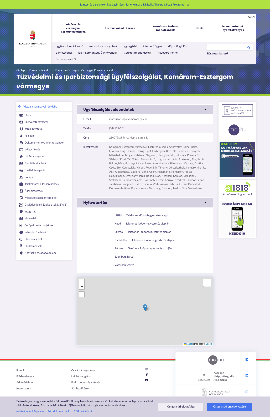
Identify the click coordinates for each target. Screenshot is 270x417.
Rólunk (20, 370)
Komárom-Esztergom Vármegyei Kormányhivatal (84, 70)
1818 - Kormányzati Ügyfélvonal (98, 52)
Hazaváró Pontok (168, 52)
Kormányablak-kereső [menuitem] (120, 28)
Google (209, 344)
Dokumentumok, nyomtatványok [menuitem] (233, 28)
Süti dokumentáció (59, 411)
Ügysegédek (130, 46)
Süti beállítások (83, 411)
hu (248, 17)
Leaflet (188, 344)
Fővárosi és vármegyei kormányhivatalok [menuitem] (76, 28)
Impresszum (23, 388)
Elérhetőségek (64, 52)
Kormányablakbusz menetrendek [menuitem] (165, 28)
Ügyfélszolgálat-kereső (69, 46)
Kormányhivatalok (32, 37)
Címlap (20, 70)
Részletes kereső (217, 53)
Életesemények (66, 59)
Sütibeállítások (80, 388)
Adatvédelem (24, 382)
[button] (145, 307)
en (253, 17)
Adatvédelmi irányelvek (30, 411)
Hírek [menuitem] (199, 28)
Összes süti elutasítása (178, 406)
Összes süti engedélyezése (221, 406)
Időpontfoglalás (177, 46)
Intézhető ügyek (152, 46)
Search (248, 48)
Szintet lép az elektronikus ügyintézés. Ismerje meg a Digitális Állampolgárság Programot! (135, 4)
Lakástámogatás (81, 376)
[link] (145, 109)
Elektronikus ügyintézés (86, 382)
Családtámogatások (138, 52)
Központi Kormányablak (103, 46)
